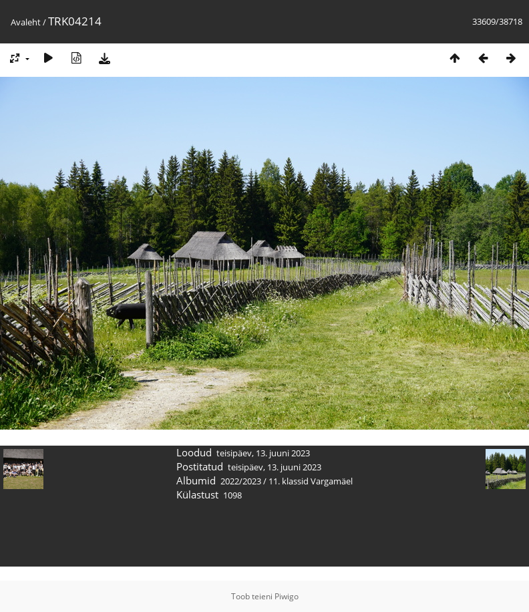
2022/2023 (240, 481)
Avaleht (26, 22)
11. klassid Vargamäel (311, 481)
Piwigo (287, 596)
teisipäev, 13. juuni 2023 (263, 453)
